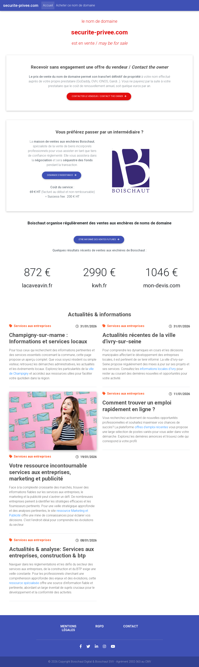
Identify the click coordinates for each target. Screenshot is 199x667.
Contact (130, 626)
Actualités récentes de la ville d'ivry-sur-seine (138, 338)
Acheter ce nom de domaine (75, 5)
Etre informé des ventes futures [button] (99, 239)
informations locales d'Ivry (158, 369)
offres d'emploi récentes (151, 427)
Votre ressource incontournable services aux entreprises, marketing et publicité (48, 472)
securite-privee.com (99, 32)
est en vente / (99, 43)
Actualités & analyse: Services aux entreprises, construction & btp (51, 552)
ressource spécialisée (24, 583)
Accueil (48, 5)
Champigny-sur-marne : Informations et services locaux (48, 338)
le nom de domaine (99, 21)
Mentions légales (68, 628)
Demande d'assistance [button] (61, 175)
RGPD (99, 626)
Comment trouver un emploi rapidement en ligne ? (136, 405)
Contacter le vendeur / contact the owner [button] (99, 96)
